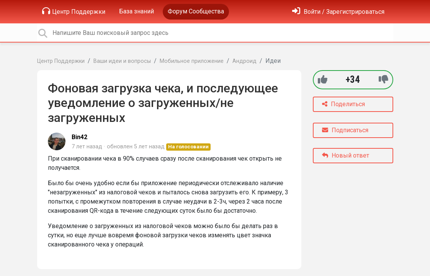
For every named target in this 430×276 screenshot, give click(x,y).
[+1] (322, 79)
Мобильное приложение (192, 61)
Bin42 (79, 137)
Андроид (244, 61)
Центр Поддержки (73, 11)
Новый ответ (345, 155)
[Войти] (338, 12)
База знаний (136, 11)
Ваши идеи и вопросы (122, 61)
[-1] (383, 79)
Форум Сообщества (196, 11)
